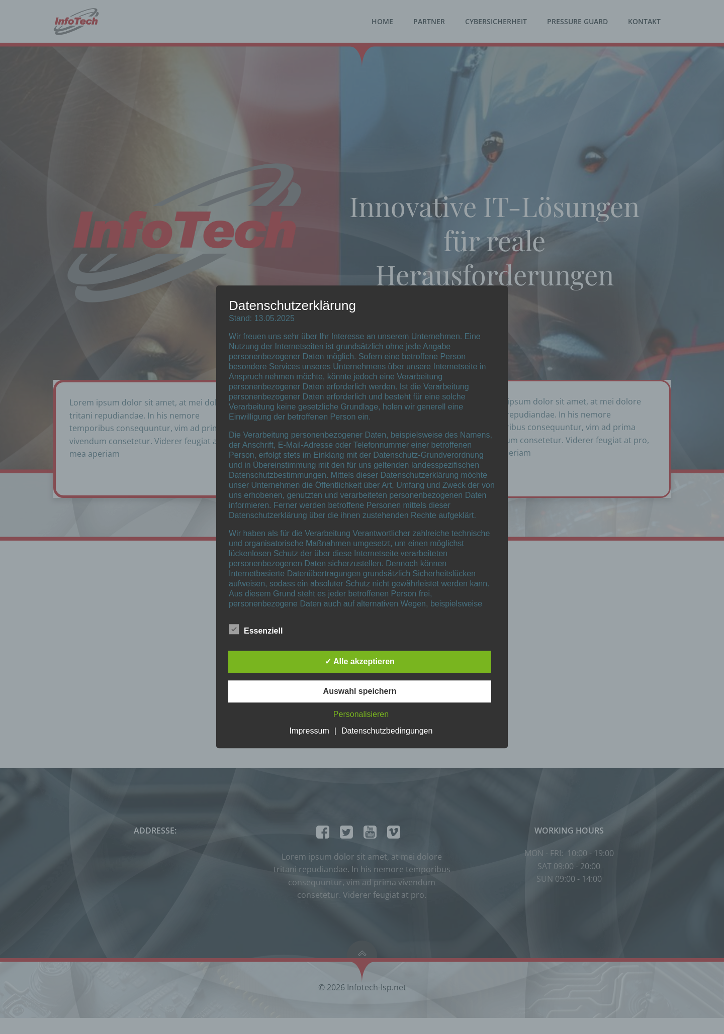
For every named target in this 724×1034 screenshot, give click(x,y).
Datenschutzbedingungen (386, 731)
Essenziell (256, 630)
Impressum (309, 731)
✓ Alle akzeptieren (360, 662)
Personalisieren (361, 714)
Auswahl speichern (360, 691)
